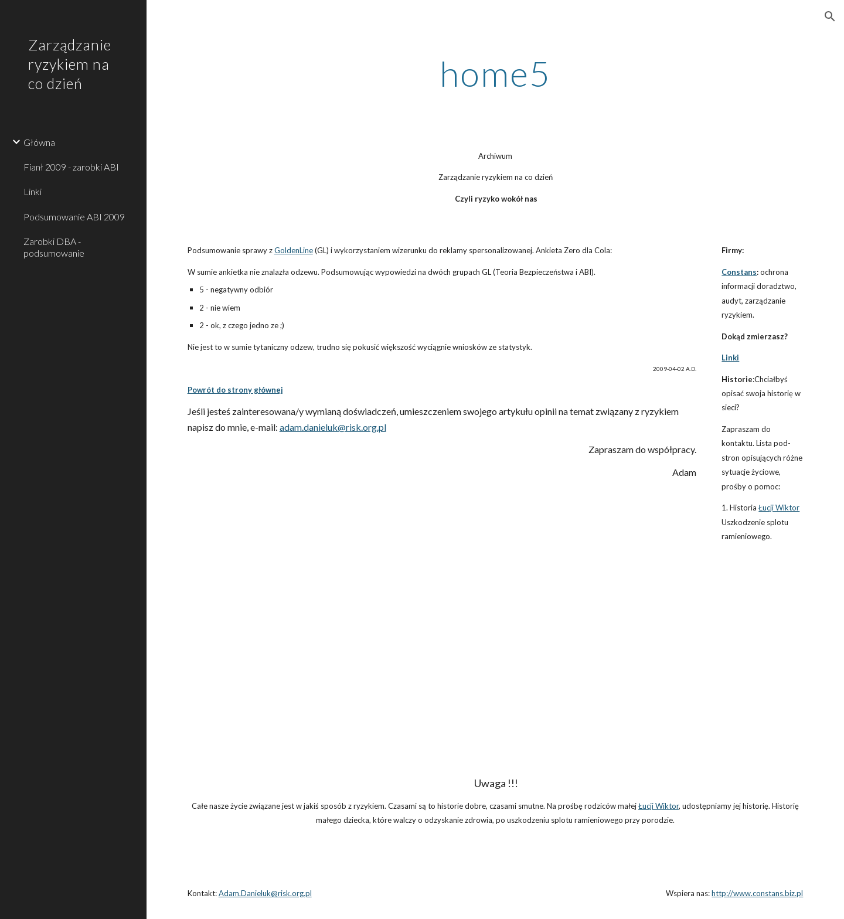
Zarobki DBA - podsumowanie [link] (53, 247)
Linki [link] (32, 191)
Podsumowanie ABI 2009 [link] (74, 216)
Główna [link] (39, 142)
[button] (830, 16)
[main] (495, 73)
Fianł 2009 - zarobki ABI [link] (71, 166)
